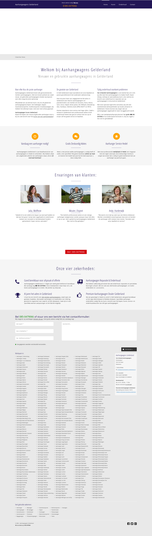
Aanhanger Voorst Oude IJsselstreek (101, 395)
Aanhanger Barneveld (22, 414)
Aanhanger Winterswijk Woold (100, 467)
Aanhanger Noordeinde (81, 380)
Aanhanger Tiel (79, 489)
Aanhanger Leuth (60, 457)
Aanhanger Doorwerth (43, 367)
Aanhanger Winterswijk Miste (99, 463)
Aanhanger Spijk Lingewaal (82, 467)
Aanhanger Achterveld (22, 367)
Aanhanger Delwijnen (22, 491)
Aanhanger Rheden (80, 439)
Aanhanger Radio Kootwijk (82, 425)
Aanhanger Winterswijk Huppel (100, 457)
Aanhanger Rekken (80, 431)
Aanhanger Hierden (60, 375)
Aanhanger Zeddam (97, 474)
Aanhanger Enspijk (42, 407)
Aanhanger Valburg (97, 371)
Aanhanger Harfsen (42, 469)
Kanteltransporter (43, 507)
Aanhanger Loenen (60, 474)
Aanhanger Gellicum (43, 437)
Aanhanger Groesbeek (43, 452)
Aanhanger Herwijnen (61, 365)
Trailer (52, 516)
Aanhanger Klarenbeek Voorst (63, 433)
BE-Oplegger (30, 510)
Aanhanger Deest (21, 487)
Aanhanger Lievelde (61, 467)
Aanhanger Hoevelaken (61, 384)
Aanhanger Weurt (96, 433)
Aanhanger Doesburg (43, 358)
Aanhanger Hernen (60, 358)
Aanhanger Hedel (42, 480)
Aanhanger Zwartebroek (98, 497)
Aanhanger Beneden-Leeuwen (24, 433)
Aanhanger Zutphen (97, 495)
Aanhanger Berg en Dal (22, 437)
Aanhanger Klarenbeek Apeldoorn (64, 431)
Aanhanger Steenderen (81, 472)
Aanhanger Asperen (21, 401)
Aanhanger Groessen (43, 454)
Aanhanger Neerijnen (80, 363)
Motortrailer (42, 516)
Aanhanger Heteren (60, 367)
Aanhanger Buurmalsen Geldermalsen (26, 472)
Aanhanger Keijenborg (61, 414)
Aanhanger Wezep (96, 435)
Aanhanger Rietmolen (80, 444)
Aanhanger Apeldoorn (22, 392)
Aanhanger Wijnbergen (98, 442)
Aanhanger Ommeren (80, 392)
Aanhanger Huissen (60, 395)
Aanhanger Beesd (21, 427)
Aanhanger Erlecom (43, 416)
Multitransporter (55, 507)
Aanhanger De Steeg (22, 482)
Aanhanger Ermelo (42, 418)
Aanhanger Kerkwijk (61, 425)
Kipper (41, 510)
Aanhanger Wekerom (97, 422)
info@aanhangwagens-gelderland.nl (126, 369)
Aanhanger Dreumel (43, 371)
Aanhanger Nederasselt (81, 356)
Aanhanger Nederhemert (81, 358)
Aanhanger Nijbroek (80, 371)
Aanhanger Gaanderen (43, 427)
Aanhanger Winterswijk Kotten (100, 459)
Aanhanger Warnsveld (97, 418)
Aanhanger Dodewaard (43, 356)
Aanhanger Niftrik (79, 369)
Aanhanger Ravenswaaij (81, 429)
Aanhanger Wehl (96, 420)
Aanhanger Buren (21, 467)
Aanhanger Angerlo (21, 390)
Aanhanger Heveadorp (61, 373)
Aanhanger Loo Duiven (61, 478)
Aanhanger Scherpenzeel (81, 457)
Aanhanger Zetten (96, 482)
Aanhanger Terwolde (80, 484)
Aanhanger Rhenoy (80, 442)
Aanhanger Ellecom (42, 397)
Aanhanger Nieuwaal (80, 367)
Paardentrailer (55, 510)
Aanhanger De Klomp (22, 480)
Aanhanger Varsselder (97, 375)
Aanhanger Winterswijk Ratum (100, 465)
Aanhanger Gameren (43, 429)
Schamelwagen (55, 514)
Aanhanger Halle (42, 465)
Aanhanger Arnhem (21, 397)
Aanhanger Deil (20, 489)
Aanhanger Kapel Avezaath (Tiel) (64, 410)
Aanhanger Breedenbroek (23, 459)
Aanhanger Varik (96, 373)
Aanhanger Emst (42, 405)
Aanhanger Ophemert (80, 403)
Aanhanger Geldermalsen (44, 435)
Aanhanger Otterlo (80, 410)
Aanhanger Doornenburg (44, 363)
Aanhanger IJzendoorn (61, 403)
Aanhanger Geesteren (43, 433)
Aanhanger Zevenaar (97, 484)
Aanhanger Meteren (61, 495)
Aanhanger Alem (21, 375)
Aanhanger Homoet (61, 386)
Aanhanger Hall (41, 463)
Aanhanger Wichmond (98, 437)
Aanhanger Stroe (79, 478)
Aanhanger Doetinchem (44, 360)
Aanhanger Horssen (61, 392)
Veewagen (64, 507)
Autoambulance (21, 512)
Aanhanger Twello (96, 358)
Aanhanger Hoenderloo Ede (63, 380)
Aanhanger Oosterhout (81, 399)
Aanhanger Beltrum (21, 429)
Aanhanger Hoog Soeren (62, 388)
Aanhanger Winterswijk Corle (99, 452)
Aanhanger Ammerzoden (23, 384)
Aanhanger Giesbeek (43, 446)
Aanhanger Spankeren (80, 465)
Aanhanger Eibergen (43, 392)
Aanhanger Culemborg (22, 474)
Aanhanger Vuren (96, 405)
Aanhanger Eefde (42, 388)
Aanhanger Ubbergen (97, 360)
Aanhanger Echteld (42, 380)
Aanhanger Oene (79, 386)
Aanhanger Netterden (80, 365)
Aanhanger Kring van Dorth (62, 439)
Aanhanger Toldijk (79, 491)
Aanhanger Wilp (96, 444)
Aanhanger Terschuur (80, 482)
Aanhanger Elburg (42, 395)
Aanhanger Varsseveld (98, 377)
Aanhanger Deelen (21, 484)
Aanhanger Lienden (61, 463)
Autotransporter (21, 514)
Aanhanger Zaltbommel (98, 472)
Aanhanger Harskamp (43, 474)
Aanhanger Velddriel (97, 382)
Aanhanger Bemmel (21, 431)
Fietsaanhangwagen (32, 516)
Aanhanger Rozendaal (80, 450)
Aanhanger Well (96, 425)
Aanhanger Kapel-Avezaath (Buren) (64, 412)
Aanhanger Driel (42, 373)
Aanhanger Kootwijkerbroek (63, 437)
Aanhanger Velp (96, 384)
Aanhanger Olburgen (80, 388)
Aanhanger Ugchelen (97, 365)
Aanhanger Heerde (42, 487)
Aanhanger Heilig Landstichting (45, 493)
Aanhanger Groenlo (43, 450)
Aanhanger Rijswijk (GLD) (81, 446)
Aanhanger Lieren (60, 465)
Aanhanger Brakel (21, 454)
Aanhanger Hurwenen (61, 401)
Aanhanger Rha (79, 437)
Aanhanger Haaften (43, 457)
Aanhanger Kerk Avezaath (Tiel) (63, 418)
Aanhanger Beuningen (22, 444)
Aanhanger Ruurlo (80, 454)
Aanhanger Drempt (42, 369)
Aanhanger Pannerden (81, 414)
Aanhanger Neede (79, 360)
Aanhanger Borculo (21, 448)
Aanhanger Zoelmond (97, 491)
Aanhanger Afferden (22, 373)
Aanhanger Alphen (21, 380)
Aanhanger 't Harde (21, 358)
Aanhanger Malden (60, 487)
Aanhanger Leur (60, 454)
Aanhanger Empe (42, 403)
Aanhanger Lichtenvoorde (62, 461)
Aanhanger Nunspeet (80, 382)
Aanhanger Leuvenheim (62, 459)
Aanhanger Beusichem (22, 446)
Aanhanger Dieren (21, 495)
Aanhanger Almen (21, 377)
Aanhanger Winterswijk (98, 448)
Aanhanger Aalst (21, 363)
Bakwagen (29, 507)
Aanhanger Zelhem (97, 476)
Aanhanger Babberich (22, 407)
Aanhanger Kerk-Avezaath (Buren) (64, 420)
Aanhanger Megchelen (61, 493)
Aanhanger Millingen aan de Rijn (64, 497)
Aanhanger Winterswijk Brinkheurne (101, 450)
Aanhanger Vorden (97, 401)
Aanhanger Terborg (80, 480)
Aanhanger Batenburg (22, 416)
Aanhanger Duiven (42, 377)
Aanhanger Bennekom (22, 435)
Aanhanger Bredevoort (22, 457)
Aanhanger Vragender (97, 403)
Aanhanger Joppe (60, 407)
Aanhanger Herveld (60, 360)
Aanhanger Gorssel (42, 448)
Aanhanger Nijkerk (80, 373)
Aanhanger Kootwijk (61, 435)
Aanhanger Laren (60, 446)
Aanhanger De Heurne (22, 478)
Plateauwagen (55, 512)
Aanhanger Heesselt (43, 491)
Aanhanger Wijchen (97, 439)
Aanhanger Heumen (61, 371)
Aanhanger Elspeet (42, 399)
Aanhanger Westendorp (98, 429)
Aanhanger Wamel (97, 414)
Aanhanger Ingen (60, 405)
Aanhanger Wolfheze (97, 469)
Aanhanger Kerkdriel (61, 422)
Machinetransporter (44, 514)
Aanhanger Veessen (97, 380)
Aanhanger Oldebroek (80, 390)
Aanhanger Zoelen (97, 489)
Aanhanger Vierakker (97, 388)
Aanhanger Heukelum (61, 369)
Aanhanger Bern (21, 442)
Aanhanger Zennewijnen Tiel (99, 480)
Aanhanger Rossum (80, 448)
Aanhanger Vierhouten (98, 390)
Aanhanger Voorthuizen (98, 397)
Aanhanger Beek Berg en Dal (24, 418)
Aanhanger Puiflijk (80, 420)
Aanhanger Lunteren (61, 482)
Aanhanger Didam (21, 493)
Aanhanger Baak (21, 405)
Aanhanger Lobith (60, 469)
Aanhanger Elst (41, 401)
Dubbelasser (30, 512)
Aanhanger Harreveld (43, 472)
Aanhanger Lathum (60, 448)
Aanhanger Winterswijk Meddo (100, 461)
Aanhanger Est (41, 420)
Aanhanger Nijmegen (80, 377)
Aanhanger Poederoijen (81, 418)
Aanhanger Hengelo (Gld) (62, 356)
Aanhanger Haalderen (43, 459)
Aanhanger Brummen (22, 465)
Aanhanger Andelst (21, 386)
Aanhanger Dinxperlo (22, 497)
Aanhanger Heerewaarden (44, 489)
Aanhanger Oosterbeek (81, 397)
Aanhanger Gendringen (43, 442)
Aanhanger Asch (21, 399)
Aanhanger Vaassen (97, 369)
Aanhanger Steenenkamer (81, 474)
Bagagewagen (20, 516)
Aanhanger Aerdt (21, 371)
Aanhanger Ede (41, 384)
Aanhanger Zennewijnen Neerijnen (101, 478)
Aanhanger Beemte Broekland (24, 425)
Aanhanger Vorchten (97, 399)
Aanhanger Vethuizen (97, 386)
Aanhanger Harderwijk (43, 467)
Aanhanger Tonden (80, 495)
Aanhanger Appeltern (22, 395)
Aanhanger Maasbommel (62, 484)
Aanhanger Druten (42, 375)
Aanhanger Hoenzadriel (61, 382)
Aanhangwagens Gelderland (26, 4)
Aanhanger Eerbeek (43, 390)
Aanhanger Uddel (96, 363)
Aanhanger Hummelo (61, 399)
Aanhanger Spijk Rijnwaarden (82, 469)
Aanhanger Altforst (21, 382)
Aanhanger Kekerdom (61, 416)
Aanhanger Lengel (60, 450)
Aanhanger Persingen (80, 416)
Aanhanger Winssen (97, 446)
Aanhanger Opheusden (81, 405)
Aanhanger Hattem (42, 476)
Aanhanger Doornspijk (43, 365)
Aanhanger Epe (41, 410)
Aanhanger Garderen (43, 431)
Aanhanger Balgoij (21, 410)
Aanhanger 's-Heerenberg (23, 356)
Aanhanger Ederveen (43, 386)
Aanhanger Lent (60, 452)
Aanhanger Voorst (96, 392)
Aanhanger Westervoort (98, 431)
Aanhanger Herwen (60, 363)
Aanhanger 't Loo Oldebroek (24, 360)
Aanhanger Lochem (60, 472)
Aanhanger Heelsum (43, 482)
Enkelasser (29, 514)
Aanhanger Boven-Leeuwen (23, 450)
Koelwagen (42, 512)
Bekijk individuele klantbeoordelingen (126, 392)
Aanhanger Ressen (80, 435)
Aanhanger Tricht (79, 497)
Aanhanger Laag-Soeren (62, 444)
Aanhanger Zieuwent (97, 487)
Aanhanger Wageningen (98, 412)
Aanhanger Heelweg (43, 484)
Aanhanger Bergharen (22, 439)
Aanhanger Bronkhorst (22, 461)
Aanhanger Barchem (22, 412)
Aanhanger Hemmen (43, 497)
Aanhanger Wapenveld (98, 416)
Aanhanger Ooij (79, 395)
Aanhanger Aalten (21, 365)
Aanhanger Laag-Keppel (62, 442)
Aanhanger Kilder (60, 429)
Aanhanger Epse (42, 412)
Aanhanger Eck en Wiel (43, 382)
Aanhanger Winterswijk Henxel (100, 454)
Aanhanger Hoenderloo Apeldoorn (64, 377)
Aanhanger (19, 507)
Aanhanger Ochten (80, 384)
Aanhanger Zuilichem (97, 493)
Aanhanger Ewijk (42, 425)
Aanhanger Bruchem (22, 463)
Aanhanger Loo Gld (60, 480)
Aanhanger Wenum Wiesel (99, 427)
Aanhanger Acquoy (21, 369)
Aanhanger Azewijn (21, 403)
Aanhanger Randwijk (80, 427)
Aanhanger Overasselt (80, 412)
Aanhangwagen (20, 510)
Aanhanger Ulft (96, 367)
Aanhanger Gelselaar (43, 439)
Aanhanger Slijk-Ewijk (80, 463)
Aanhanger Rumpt (80, 452)
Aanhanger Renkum (80, 433)
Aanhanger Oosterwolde (81, 401)
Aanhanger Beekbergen (22, 422)
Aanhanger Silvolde (80, 459)
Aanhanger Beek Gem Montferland (25, 420)
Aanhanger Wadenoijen (98, 410)
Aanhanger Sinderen (80, 461)
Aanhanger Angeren (21, 388)
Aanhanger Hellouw (43, 495)
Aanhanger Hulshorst (61, 397)
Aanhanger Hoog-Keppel (62, 390)
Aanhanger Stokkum (80, 476)
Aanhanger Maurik (60, 491)
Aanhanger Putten (80, 422)
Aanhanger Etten (42, 422)
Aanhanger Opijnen (80, 407)
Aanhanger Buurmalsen (22, 469)
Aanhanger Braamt (21, 452)
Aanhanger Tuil (96, 356)
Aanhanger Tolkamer (80, 493)
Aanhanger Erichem (43, 414)
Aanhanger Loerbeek (61, 476)
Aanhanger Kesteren (61, 427)
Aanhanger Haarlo (42, 461)
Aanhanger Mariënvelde (62, 489)
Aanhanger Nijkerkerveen (81, 375)
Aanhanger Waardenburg (98, 407)
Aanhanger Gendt (42, 444)
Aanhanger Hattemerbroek (44, 478)
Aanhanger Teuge (79, 487)
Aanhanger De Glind (22, 476)
